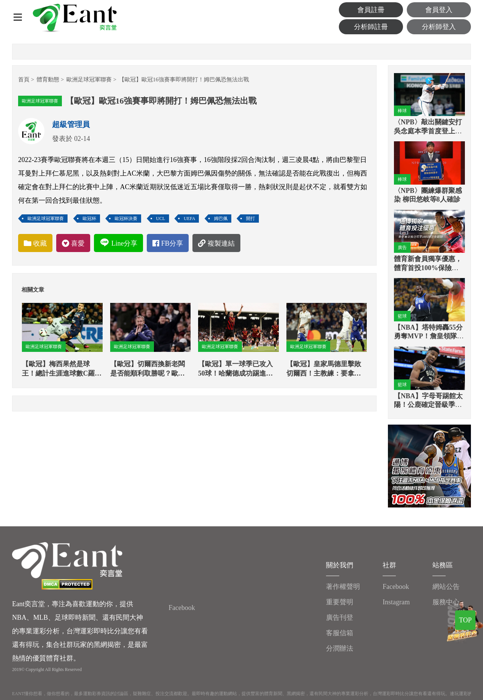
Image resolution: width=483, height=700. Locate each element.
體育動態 (48, 79)
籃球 (402, 316)
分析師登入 (439, 27)
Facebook (182, 607)
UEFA (189, 218)
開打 (250, 218)
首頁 (23, 79)
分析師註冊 (371, 27)
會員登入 (438, 10)
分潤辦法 (339, 648)
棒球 (402, 110)
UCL (160, 218)
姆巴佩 (221, 218)
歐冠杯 (89, 218)
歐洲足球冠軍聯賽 (89, 79)
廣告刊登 (339, 617)
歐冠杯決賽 (126, 218)
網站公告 (446, 586)
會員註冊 (371, 10)
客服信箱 (339, 633)
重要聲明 (339, 602)
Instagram (396, 602)
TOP (465, 620)
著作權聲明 (343, 586)
